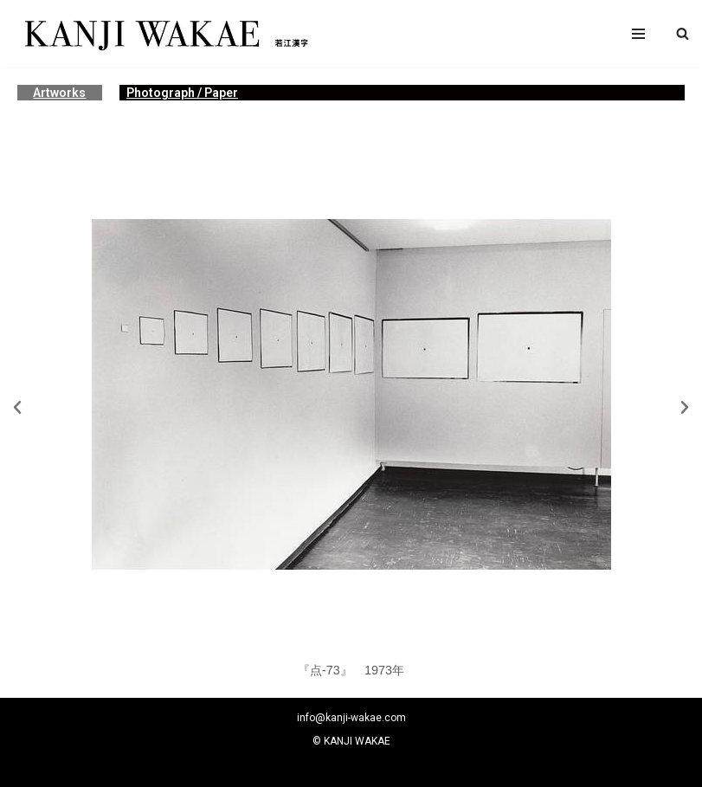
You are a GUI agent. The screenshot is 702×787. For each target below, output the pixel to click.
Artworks (59, 93)
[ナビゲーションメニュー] (638, 34)
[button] (682, 33)
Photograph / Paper (182, 93)
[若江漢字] (164, 33)
